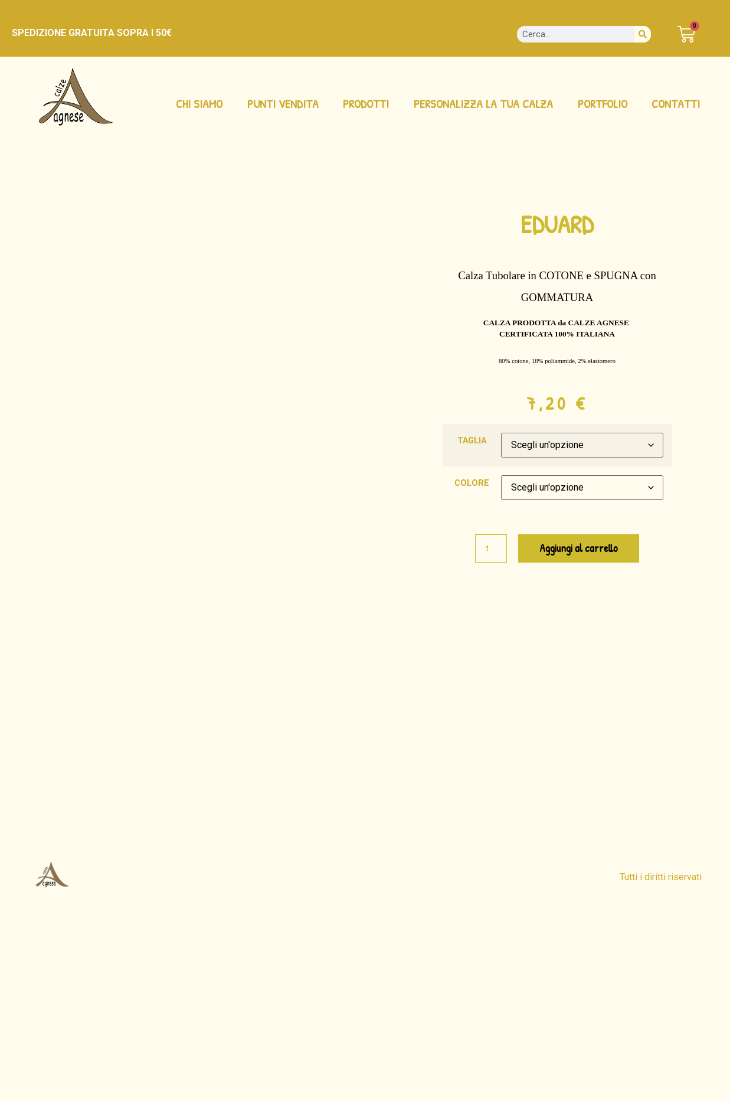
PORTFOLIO (602, 104)
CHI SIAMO (199, 104)
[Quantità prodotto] (491, 548)
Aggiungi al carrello (578, 548)
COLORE (471, 483)
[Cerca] (642, 34)
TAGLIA (471, 441)
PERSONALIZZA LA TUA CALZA (483, 104)
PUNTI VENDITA (283, 104)
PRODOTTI (366, 104)
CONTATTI (676, 104)
